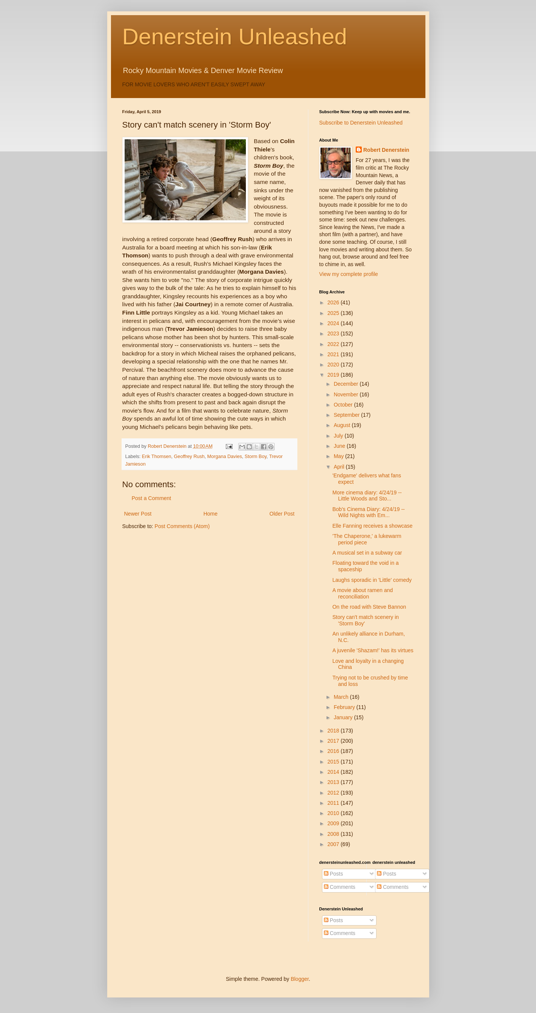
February (345, 707)
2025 (334, 313)
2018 (334, 731)
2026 (334, 302)
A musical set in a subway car (367, 553)
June (340, 446)
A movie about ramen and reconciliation (362, 593)
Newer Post (138, 514)
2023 (334, 333)
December (346, 384)
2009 (334, 823)
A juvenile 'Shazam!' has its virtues (372, 650)
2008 (334, 834)
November (346, 394)
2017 (334, 741)
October (344, 405)
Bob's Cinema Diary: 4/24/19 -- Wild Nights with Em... (368, 512)
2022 (334, 344)
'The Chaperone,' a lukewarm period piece (366, 539)
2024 (334, 323)
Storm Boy (256, 456)
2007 (334, 844)
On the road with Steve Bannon (369, 607)
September (347, 415)
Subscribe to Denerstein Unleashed (361, 123)
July (339, 436)
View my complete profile (348, 274)
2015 (334, 762)
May (339, 456)
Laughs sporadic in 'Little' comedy (371, 580)
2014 (334, 772)
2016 (334, 751)
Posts (333, 874)
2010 (334, 813)
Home (210, 514)
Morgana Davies (224, 456)
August (343, 425)
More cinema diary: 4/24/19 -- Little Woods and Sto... (367, 495)
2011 (334, 803)
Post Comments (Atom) (182, 526)
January (344, 717)
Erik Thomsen (156, 456)
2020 (334, 365)
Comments (340, 887)
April (340, 467)
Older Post (281, 514)
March (342, 697)
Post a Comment (151, 498)
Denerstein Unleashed (234, 36)
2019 (334, 375)
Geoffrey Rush (189, 456)
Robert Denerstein (386, 150)
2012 (334, 793)
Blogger (299, 979)
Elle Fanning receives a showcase (372, 526)
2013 (334, 782)
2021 (334, 354)
